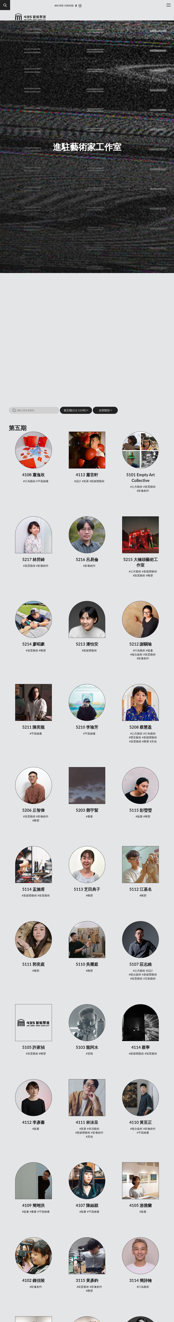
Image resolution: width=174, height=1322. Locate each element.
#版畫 (149, 650)
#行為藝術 (29, 481)
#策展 (85, 481)
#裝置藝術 (149, 486)
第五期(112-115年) (75, 410)
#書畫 (89, 816)
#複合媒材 (136, 654)
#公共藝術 (136, 486)
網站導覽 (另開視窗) (64, 5)
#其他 (153, 741)
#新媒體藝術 (96, 481)
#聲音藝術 (135, 737)
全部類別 (104, 410)
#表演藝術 (93, 1128)
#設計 (77, 481)
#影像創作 (143, 490)
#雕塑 (149, 575)
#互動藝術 (149, 978)
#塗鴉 (89, 1053)
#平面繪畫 (42, 481)
